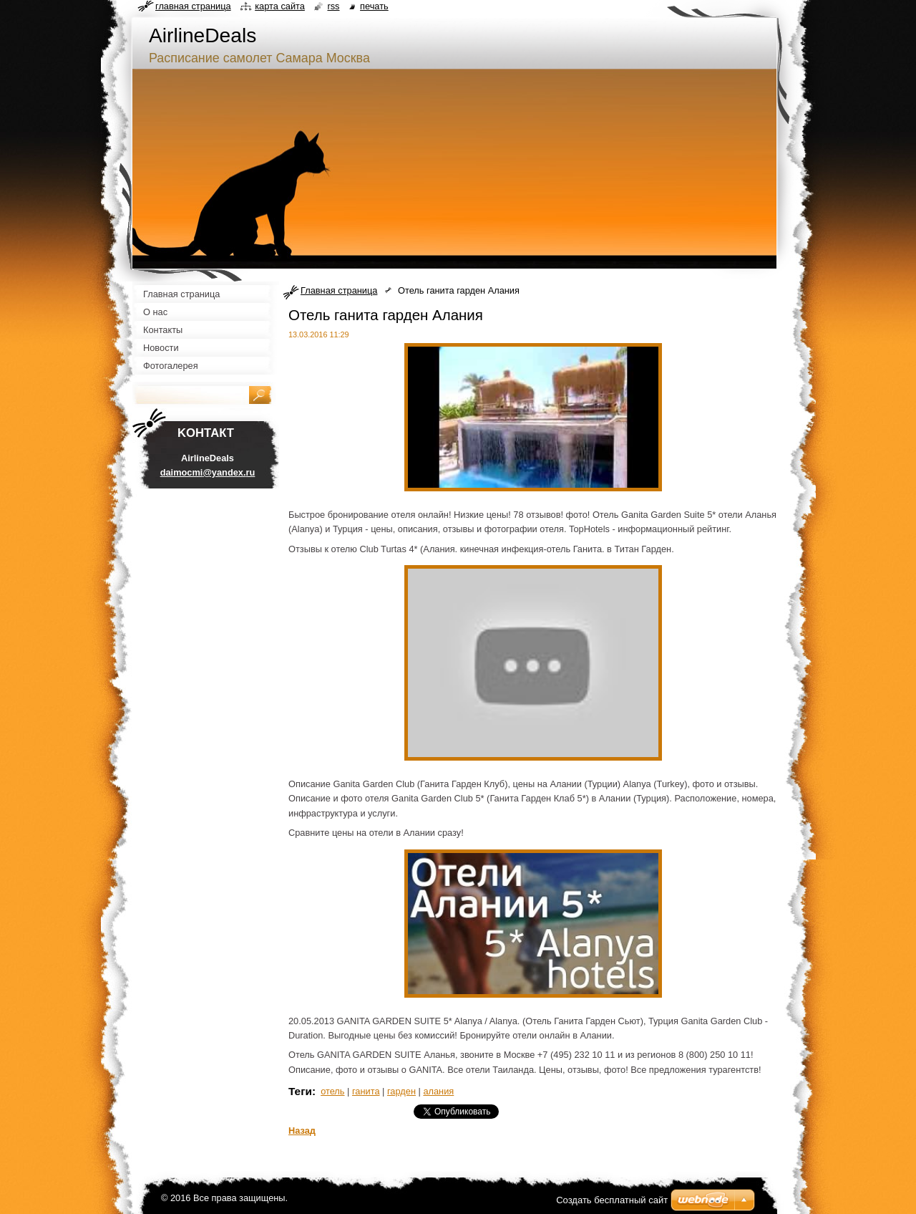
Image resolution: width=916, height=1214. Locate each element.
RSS (333, 6)
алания (438, 1091)
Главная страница (339, 290)
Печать (374, 6)
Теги (300, 1091)
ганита (366, 1091)
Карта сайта (280, 6)
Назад (302, 1130)
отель (332, 1091)
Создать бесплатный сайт (612, 1200)
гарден (401, 1091)
